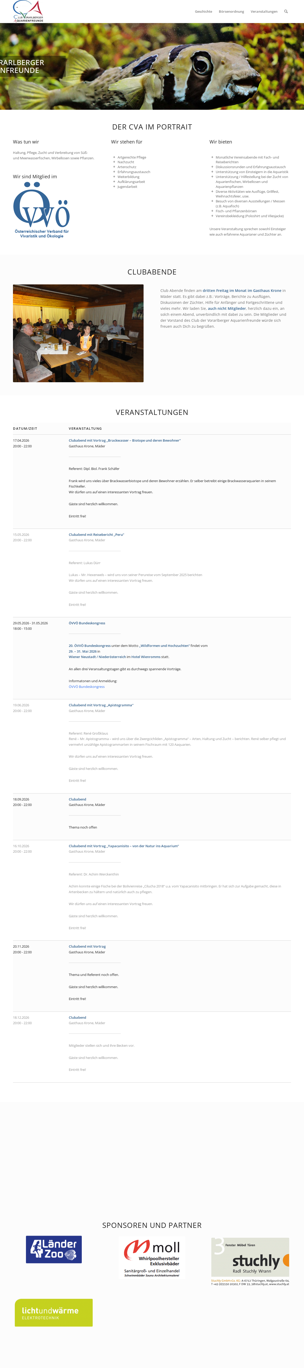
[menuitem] (203, 11)
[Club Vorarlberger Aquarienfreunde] (28, 11)
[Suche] (286, 11)
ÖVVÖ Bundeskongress (87, 686)
